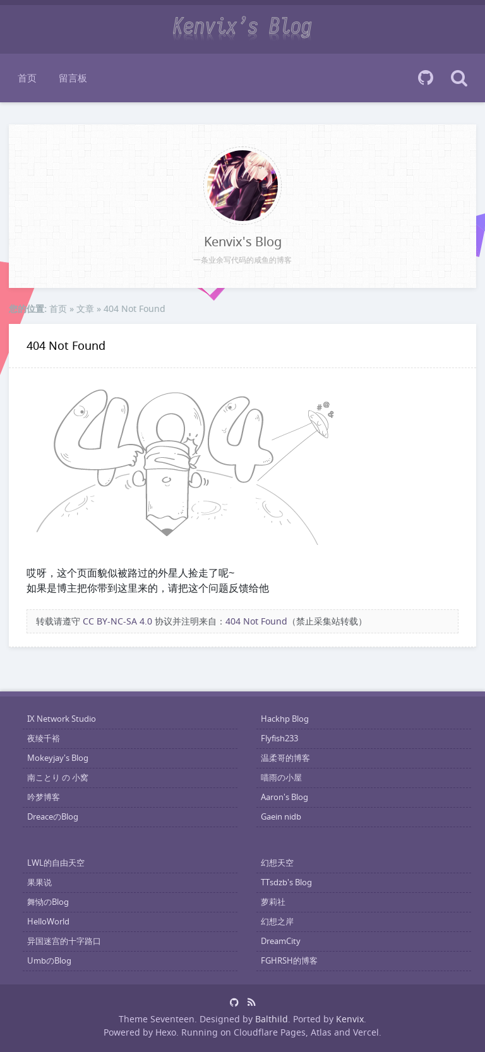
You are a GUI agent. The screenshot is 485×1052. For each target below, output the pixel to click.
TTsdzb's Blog (286, 882)
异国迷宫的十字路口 (64, 941)
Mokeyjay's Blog (57, 758)
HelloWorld (48, 921)
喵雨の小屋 (281, 777)
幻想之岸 (277, 921)
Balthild (271, 1019)
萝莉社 (273, 902)
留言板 (73, 77)
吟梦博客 (43, 797)
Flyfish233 (279, 738)
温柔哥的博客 (285, 758)
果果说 (39, 882)
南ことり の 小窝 (57, 777)
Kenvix (350, 1019)
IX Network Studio (61, 719)
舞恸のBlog (48, 902)
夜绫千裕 (43, 738)
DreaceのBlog (52, 816)
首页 (27, 77)
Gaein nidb (281, 816)
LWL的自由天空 (56, 863)
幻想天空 (277, 863)
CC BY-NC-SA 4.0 (117, 621)
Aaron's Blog (284, 797)
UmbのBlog (49, 960)
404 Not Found (66, 345)
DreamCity (281, 941)
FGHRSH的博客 (289, 960)
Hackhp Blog (285, 719)
